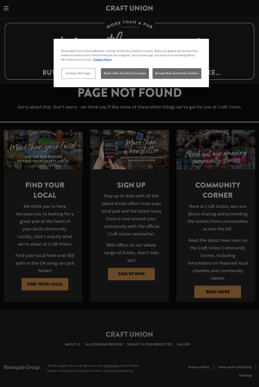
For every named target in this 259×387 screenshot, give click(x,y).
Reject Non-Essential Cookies (125, 73)
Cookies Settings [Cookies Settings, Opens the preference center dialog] (78, 73)
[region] (131, 63)
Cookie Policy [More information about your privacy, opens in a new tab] (102, 59)
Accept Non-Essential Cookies (177, 73)
